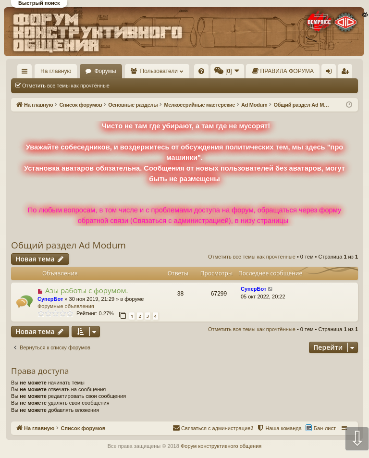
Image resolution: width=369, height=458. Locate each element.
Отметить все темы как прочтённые (66, 85)
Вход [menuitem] (331, 73)
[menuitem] (201, 71)
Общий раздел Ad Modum (68, 245)
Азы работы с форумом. (86, 290)
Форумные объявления (65, 306)
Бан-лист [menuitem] (325, 428)
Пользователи (159, 71)
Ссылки (27, 73)
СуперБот (50, 299)
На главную (55, 71)
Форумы (105, 71)
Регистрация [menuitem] (347, 73)
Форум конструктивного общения (221, 446)
